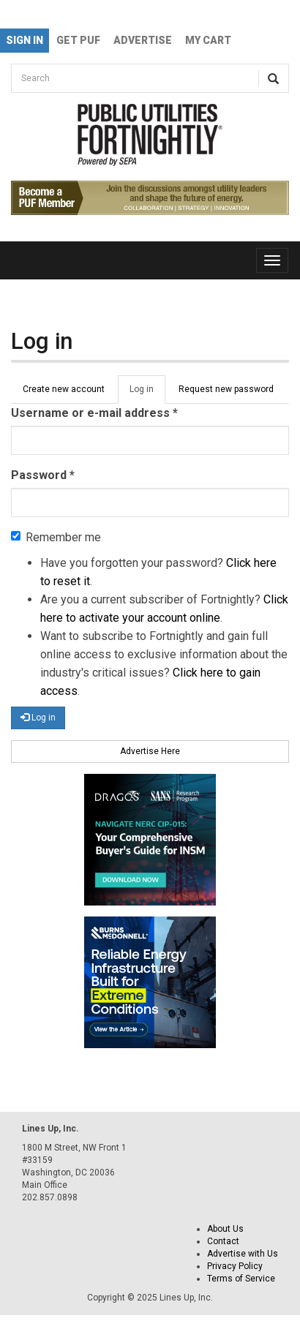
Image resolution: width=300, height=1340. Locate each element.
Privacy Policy (235, 1266)
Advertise (142, 40)
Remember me (56, 537)
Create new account (64, 389)
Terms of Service (241, 1278)
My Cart (208, 40)
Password (43, 475)
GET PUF (78, 40)
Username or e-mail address (94, 413)
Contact (223, 1241)
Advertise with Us (242, 1254)
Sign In (24, 40)
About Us (225, 1229)
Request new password (226, 389)
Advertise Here (150, 751)
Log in (147, 393)
